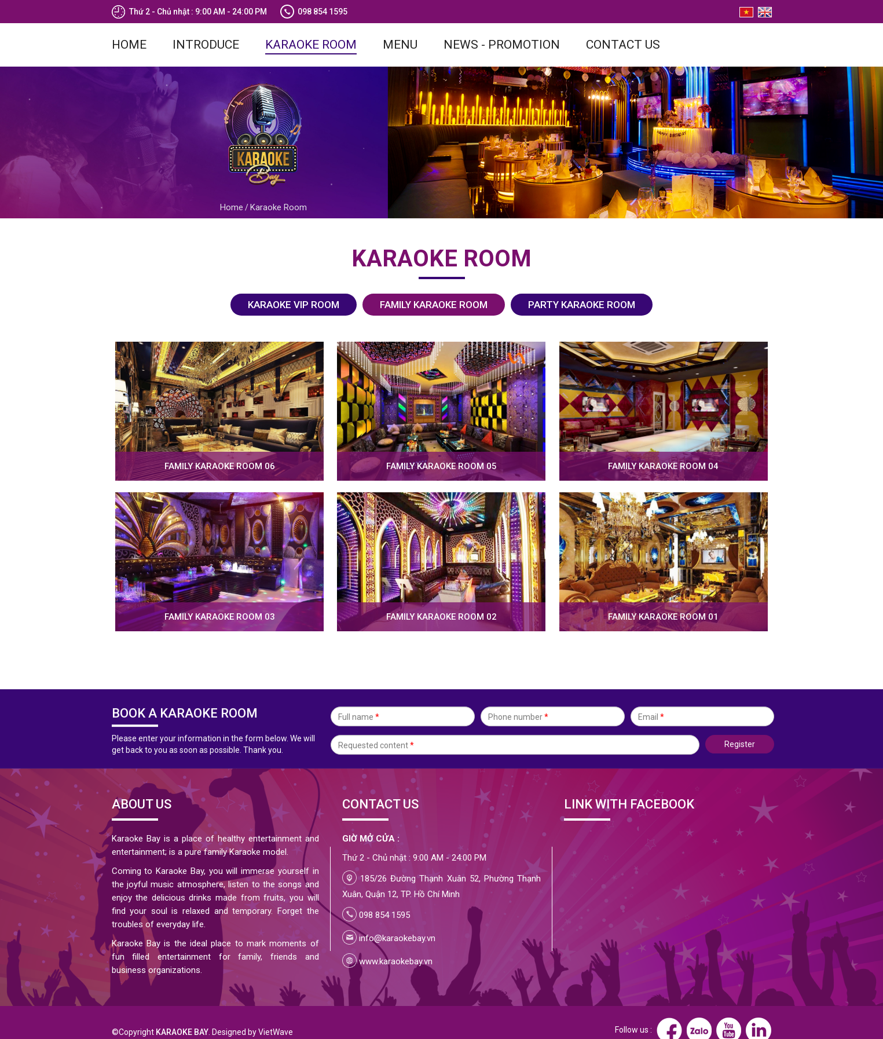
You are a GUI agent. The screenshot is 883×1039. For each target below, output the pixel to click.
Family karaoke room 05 (441, 450)
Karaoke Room (311, 29)
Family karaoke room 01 (663, 601)
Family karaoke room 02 (441, 601)
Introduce (206, 29)
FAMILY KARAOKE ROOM (434, 289)
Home (129, 29)
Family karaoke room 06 (219, 450)
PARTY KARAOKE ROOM (581, 289)
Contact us (623, 29)
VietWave (275, 1016)
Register (739, 735)
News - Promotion (502, 29)
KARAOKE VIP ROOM (293, 289)
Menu (400, 29)
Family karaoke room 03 (219, 601)
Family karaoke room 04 (663, 450)
